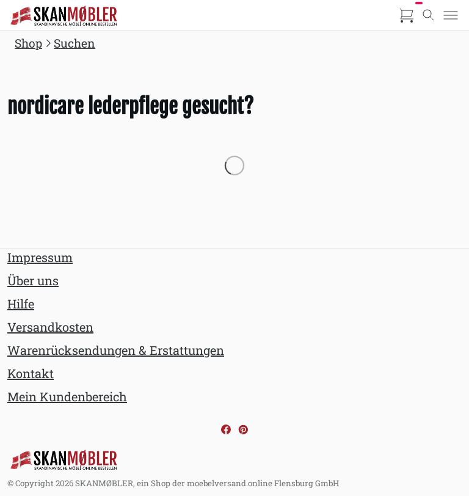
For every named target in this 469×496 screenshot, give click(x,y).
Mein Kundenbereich (67, 396)
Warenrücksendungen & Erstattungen (115, 350)
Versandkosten (50, 327)
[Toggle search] (429, 15)
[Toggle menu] (451, 15)
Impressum (40, 257)
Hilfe (20, 304)
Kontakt (30, 373)
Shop (28, 43)
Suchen (74, 43)
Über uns (33, 280)
